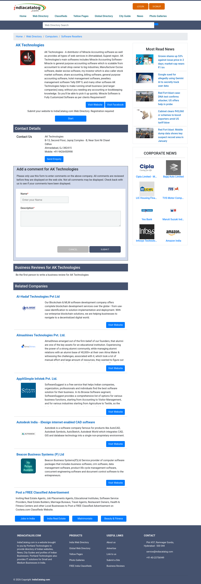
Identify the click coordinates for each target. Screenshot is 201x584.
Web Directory (41, 16)
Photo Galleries (158, 16)
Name (24, 193)
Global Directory (104, 16)
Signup (157, 6)
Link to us (111, 554)
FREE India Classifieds (80, 566)
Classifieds (61, 16)
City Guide (125, 16)
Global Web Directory (79, 548)
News (140, 16)
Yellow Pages (81, 16)
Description (28, 208)
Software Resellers (71, 36)
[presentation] (44, 237)
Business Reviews (116, 566)
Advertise (111, 548)
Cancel (73, 249)
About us (111, 542)
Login (140, 6)
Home (23, 16)
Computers (51, 36)
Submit (105, 249)
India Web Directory (79, 542)
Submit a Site (113, 560)
